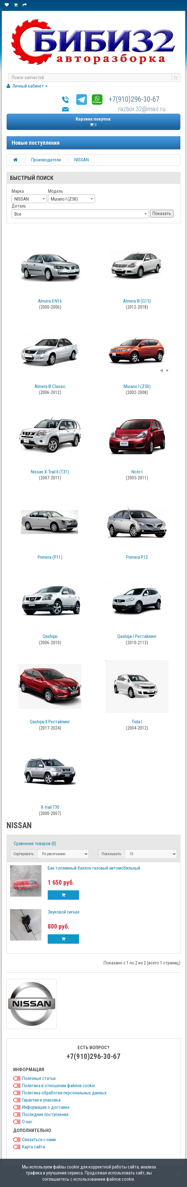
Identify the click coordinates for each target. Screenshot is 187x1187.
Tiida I (137, 722)
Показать (161, 213)
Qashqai (50, 636)
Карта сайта (33, 1147)
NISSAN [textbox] (21, 199)
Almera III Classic (50, 386)
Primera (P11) (50, 557)
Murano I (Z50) (137, 386)
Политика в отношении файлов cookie (58, 1085)
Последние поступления (45, 1114)
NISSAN (81, 160)
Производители (46, 160)
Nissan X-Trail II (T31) (50, 472)
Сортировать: (23, 854)
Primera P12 (137, 557)
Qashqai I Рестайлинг (137, 636)
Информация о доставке (46, 1107)
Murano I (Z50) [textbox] (64, 199)
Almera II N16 (50, 301)
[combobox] (29, 198)
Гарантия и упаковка (41, 1100)
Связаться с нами (39, 1139)
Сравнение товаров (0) (35, 843)
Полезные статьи (39, 1078)
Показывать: (112, 854)
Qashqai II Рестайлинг (50, 722)
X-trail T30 (50, 807)
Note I (136, 472)
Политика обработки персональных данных (64, 1093)
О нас (27, 1122)
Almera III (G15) (137, 301)
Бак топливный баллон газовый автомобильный (94, 868)
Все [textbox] (17, 214)
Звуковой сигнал (63, 912)
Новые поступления (36, 142)
